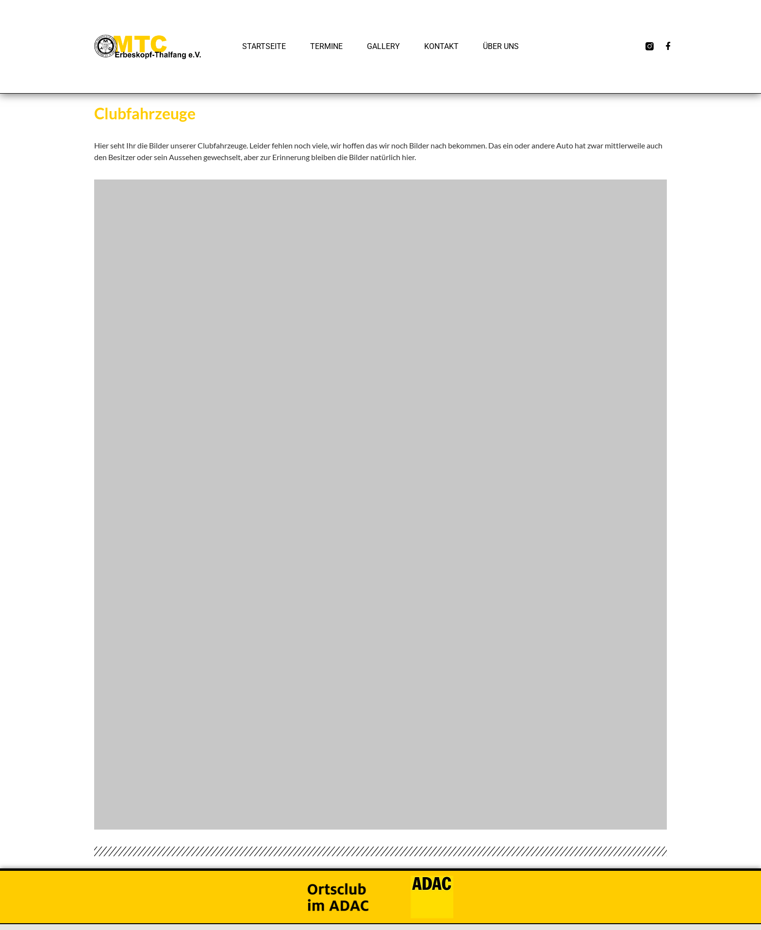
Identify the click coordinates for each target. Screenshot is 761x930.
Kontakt (441, 46)
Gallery (383, 46)
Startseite (264, 46)
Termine (326, 46)
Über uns (501, 46)
